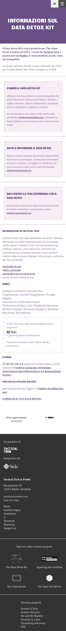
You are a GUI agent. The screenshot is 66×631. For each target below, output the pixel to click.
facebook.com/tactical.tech (18, 273)
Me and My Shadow (32, 615)
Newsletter (10, 513)
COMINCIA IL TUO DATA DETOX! (21, 398)
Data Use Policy (11, 500)
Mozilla (23, 55)
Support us (10, 528)
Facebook (9, 520)
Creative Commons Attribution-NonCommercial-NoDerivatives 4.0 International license (31, 371)
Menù (7, 506)
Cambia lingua (12, 510)
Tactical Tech (51, 52)
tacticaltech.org (11, 266)
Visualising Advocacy (33, 623)
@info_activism (11, 270)
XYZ (23, 626)
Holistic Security (30, 612)
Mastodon (9, 524)
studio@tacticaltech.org (31, 117)
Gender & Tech (29, 608)
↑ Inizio (49, 417)
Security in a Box (30, 619)
